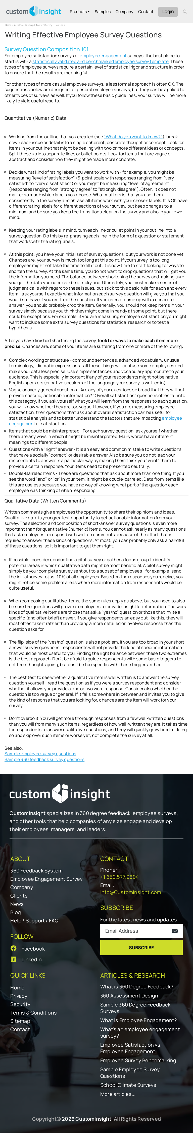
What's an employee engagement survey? (140, 1032)
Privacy (18, 995)
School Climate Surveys (128, 1085)
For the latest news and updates (138, 919)
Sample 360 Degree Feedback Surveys (135, 1008)
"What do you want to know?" (133, 137)
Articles (18, 25)
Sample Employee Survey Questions (130, 1072)
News (17, 904)
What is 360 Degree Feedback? (136, 986)
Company (124, 11)
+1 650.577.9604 (119, 876)
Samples (103, 11)
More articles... (117, 1094)
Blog (15, 912)
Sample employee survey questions (40, 754)
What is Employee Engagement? (138, 1020)
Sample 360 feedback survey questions (44, 759)
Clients (18, 895)
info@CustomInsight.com (130, 892)
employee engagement (103, 55)
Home (8, 25)
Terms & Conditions (33, 1012)
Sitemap (20, 1021)
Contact (145, 11)
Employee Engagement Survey (46, 878)
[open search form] (185, 12)
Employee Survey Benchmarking (138, 1060)
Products (78, 11)
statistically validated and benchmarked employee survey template (100, 61)
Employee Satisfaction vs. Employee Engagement (131, 1048)
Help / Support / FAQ (34, 920)
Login (168, 11)
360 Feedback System (36, 870)
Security (20, 1004)
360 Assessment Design (129, 995)
